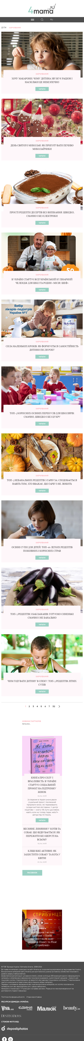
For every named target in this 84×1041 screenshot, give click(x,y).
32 (53, 706)
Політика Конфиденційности (13, 997)
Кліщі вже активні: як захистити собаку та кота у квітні (42, 854)
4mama (42, 8)
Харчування (42, 74)
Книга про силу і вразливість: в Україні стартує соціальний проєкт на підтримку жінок (42, 785)
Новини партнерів (31, 721)
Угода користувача (34, 997)
